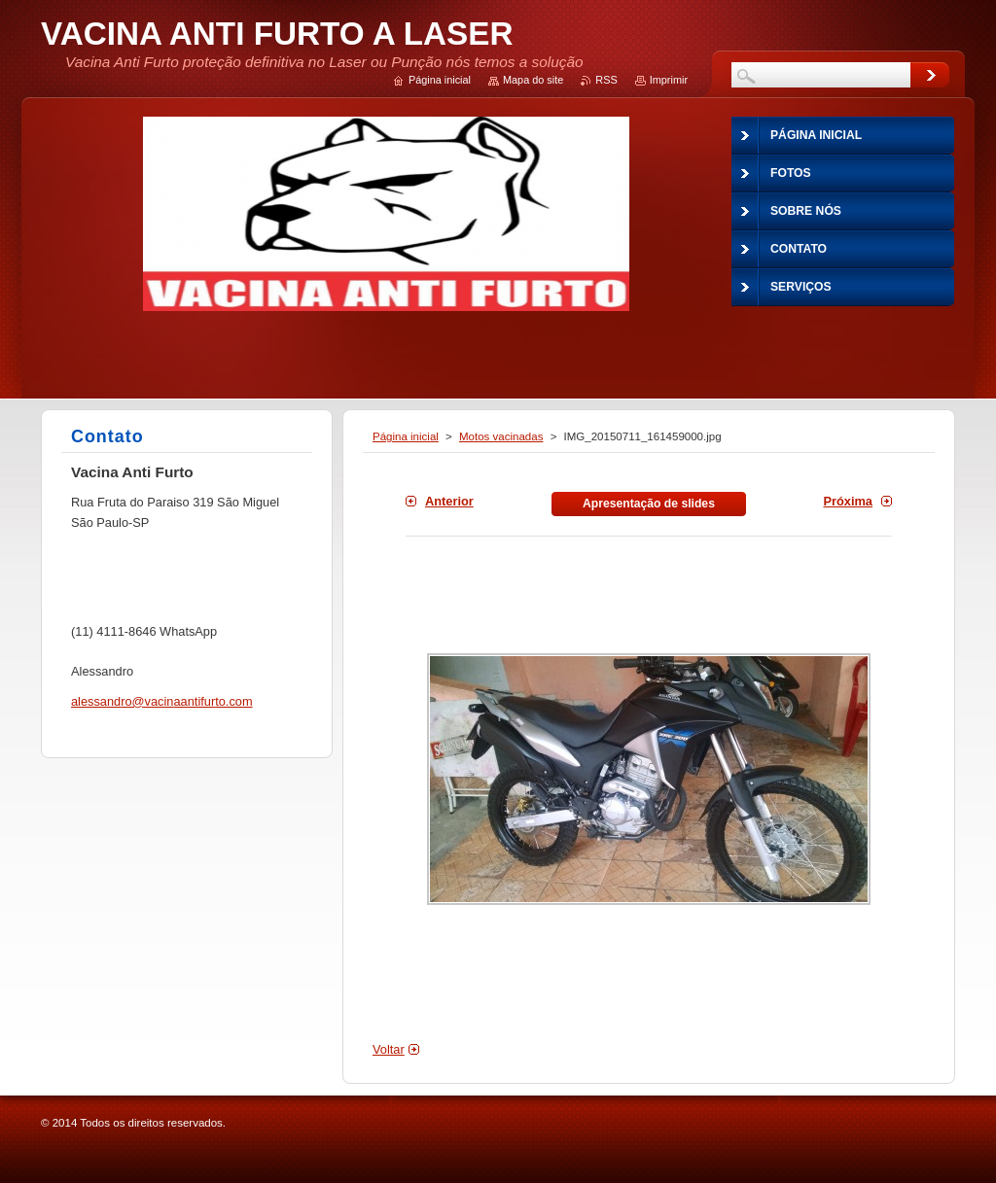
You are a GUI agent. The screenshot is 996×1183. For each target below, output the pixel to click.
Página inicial (406, 436)
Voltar (389, 1049)
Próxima (847, 501)
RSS (606, 80)
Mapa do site (533, 80)
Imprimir (669, 80)
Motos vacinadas (501, 436)
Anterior (449, 501)
